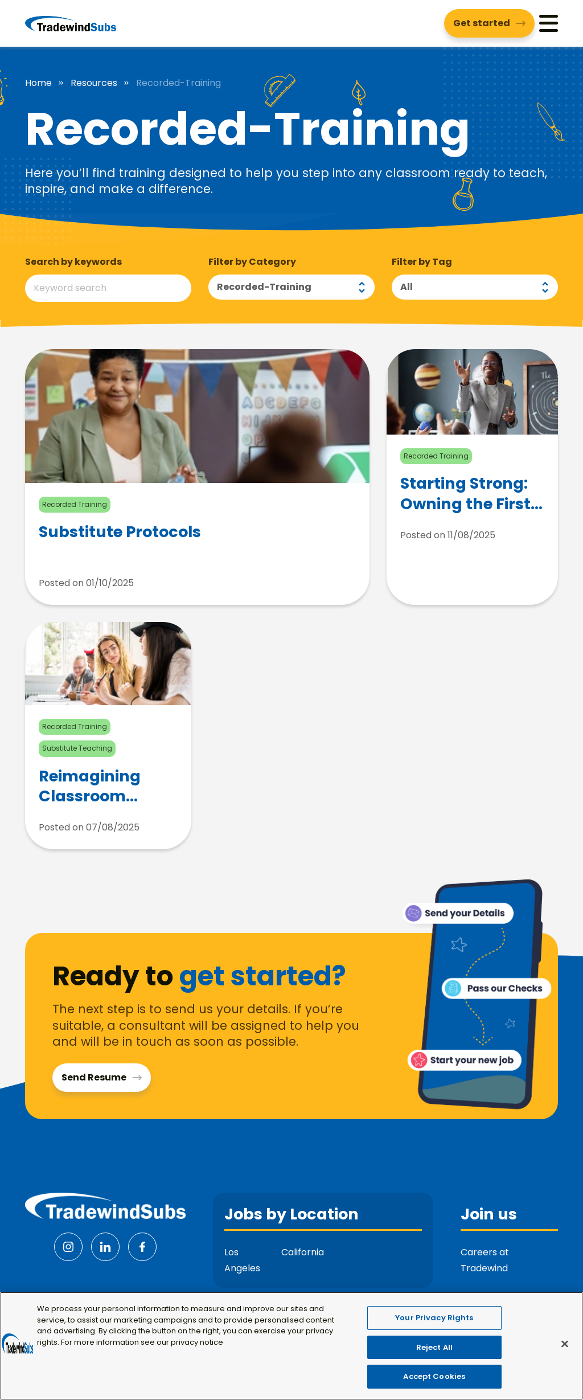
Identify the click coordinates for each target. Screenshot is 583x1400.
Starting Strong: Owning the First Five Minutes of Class (465, 493)
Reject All (434, 1347)
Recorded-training (264, 286)
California (302, 1252)
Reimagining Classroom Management (94, 786)
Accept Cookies (434, 1376)
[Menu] (548, 23)
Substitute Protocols (120, 532)
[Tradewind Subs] (70, 23)
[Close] (564, 1344)
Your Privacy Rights (434, 1317)
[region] (291, 1346)
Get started (481, 23)
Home (38, 83)
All (406, 286)
